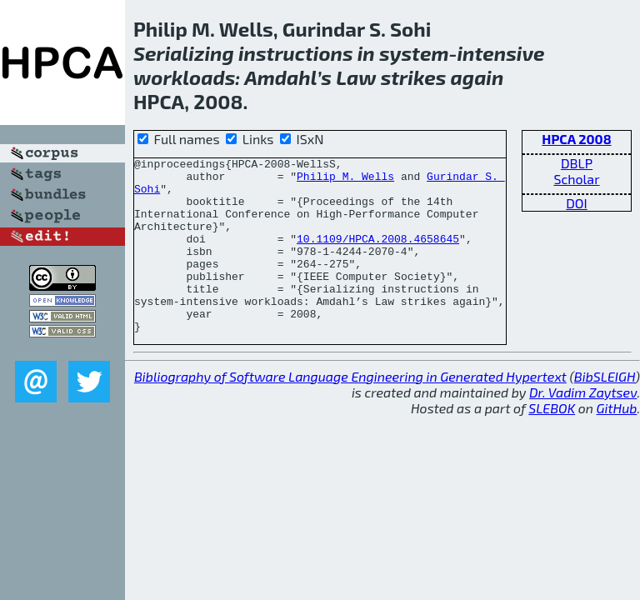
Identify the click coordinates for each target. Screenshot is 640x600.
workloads (184, 77)
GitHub (617, 443)
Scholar (576, 179)
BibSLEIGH (604, 411)
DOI (577, 203)
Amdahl (280, 77)
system (414, 53)
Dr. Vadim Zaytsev (583, 427)
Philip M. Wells (345, 180)
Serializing (183, 53)
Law (356, 77)
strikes (414, 77)
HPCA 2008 (576, 139)
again (477, 77)
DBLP (576, 163)
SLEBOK (551, 443)
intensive (500, 53)
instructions (295, 53)
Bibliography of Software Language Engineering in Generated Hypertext (350, 411)
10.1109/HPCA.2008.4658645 (378, 255)
